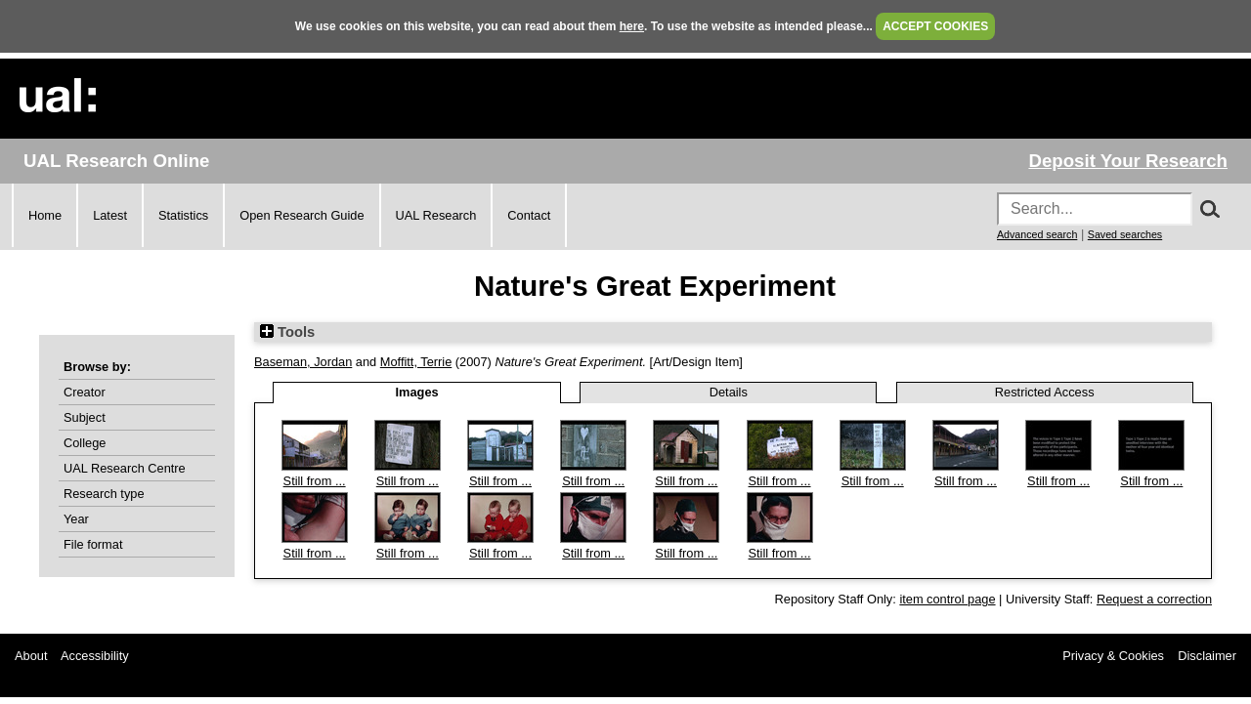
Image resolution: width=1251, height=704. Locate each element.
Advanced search (1037, 234)
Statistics (183, 215)
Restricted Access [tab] (1045, 392)
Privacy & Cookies (1113, 655)
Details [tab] (729, 392)
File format (93, 544)
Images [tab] (417, 392)
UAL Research (436, 215)
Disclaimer (1207, 655)
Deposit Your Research (1128, 160)
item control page (947, 599)
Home (45, 215)
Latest (110, 215)
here (632, 26)
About (31, 655)
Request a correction (1154, 599)
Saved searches (1125, 234)
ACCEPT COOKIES (935, 26)
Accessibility (95, 655)
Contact (528, 215)
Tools (287, 332)
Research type (104, 493)
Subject (85, 417)
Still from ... (314, 481)
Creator (85, 392)
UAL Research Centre (125, 468)
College (85, 442)
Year (76, 519)
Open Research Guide (301, 215)
